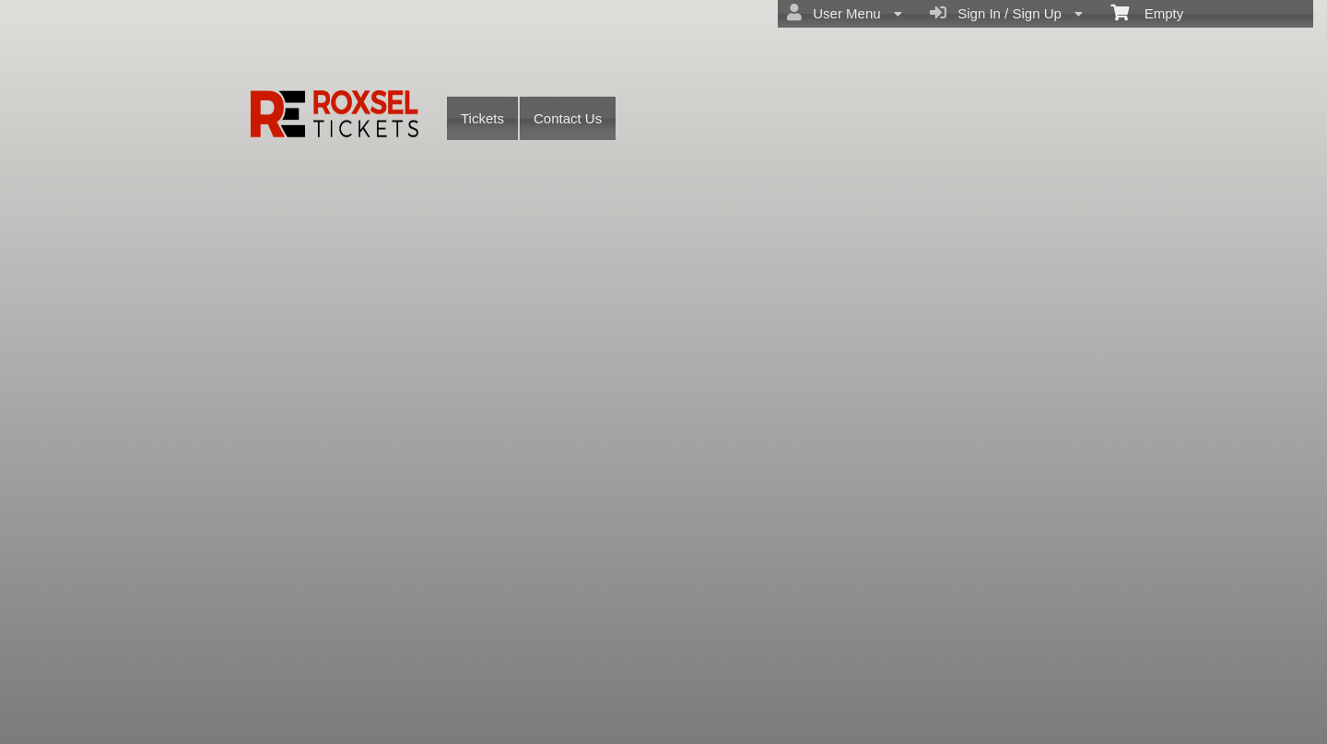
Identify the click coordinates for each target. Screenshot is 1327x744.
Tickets (482, 118)
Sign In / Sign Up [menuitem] (1006, 13)
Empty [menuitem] (1146, 12)
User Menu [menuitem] (844, 13)
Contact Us (568, 118)
